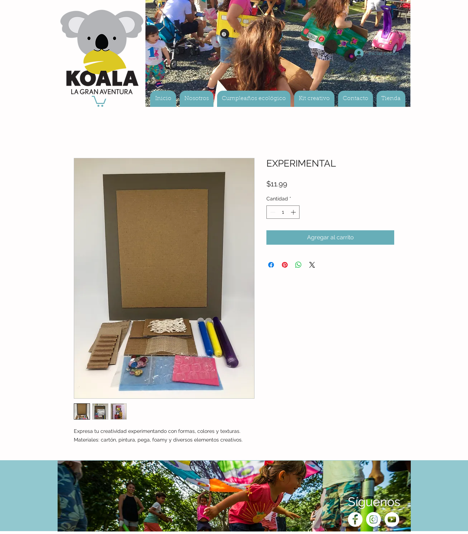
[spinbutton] (282, 212)
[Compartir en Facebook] (271, 265)
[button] (99, 101)
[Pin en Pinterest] (284, 265)
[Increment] (293, 212)
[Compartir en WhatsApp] (298, 265)
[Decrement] (271, 212)
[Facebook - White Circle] (355, 519)
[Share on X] (312, 265)
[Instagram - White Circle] (373, 519)
